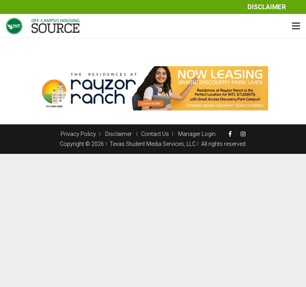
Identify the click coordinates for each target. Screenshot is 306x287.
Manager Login (197, 134)
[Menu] (296, 26)
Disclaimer (266, 7)
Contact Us (155, 134)
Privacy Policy (78, 134)
